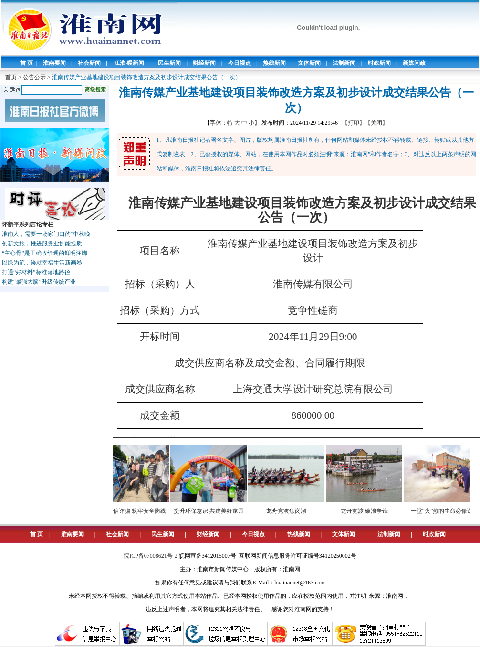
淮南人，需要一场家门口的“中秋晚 (46, 234)
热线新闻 (274, 63)
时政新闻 (379, 63)
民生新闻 (169, 63)
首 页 (26, 63)
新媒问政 (414, 63)
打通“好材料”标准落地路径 (36, 272)
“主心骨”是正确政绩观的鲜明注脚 (44, 253)
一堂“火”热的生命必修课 (447, 511)
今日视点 (239, 63)
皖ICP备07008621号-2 (150, 555)
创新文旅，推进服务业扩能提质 (42, 243)
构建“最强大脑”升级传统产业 (39, 281)
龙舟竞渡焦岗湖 (291, 511)
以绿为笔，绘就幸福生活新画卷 (42, 262)
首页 (11, 77)
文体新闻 (309, 63)
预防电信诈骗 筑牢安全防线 (136, 511)
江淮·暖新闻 (129, 63)
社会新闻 (89, 63)
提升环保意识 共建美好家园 (213, 511)
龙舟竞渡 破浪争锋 (369, 511)
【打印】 (353, 122)
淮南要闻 (54, 63)
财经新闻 (204, 63)
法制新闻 (344, 63)
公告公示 (34, 77)
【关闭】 (376, 122)
